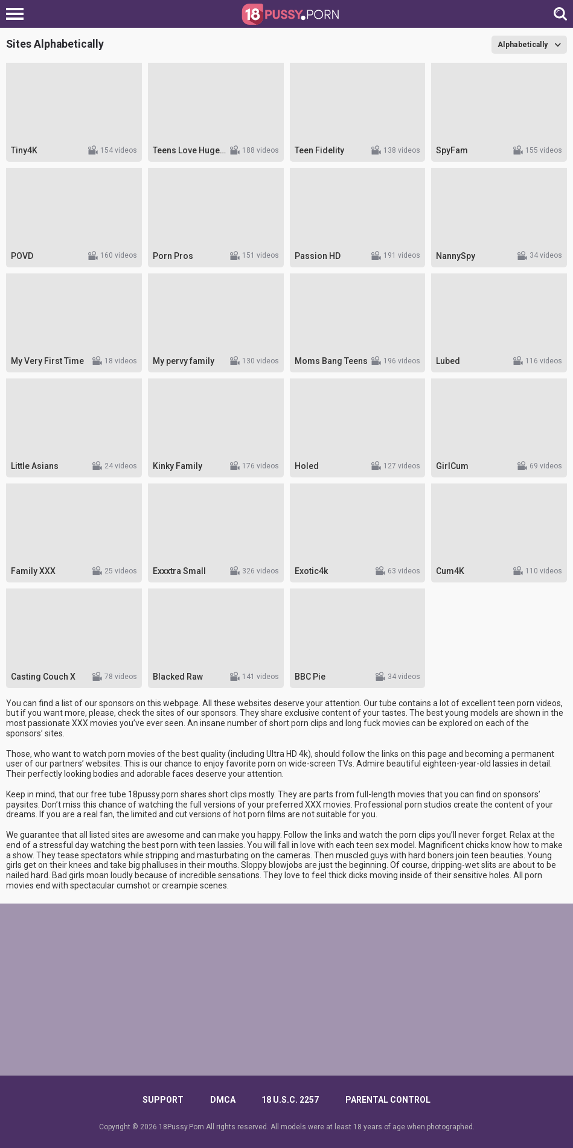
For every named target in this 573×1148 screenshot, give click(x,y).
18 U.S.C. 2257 (290, 1100)
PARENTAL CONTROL (388, 1100)
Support (163, 1100)
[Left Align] (18, 13)
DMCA (222, 1100)
